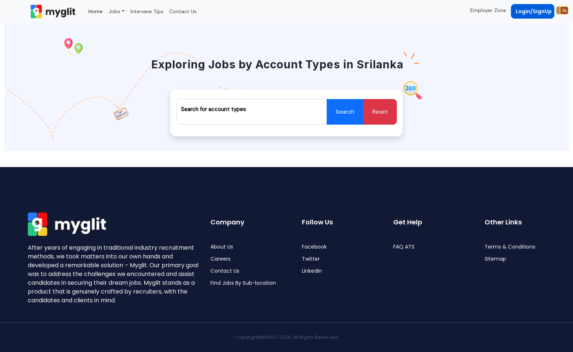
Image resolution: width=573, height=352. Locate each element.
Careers (220, 259)
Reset (380, 112)
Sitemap (495, 259)
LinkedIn (312, 271)
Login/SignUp (534, 11)
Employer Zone (488, 10)
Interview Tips (146, 11)
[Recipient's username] (251, 112)
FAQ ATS (403, 247)
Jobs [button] (114, 11)
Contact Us (183, 11)
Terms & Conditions (510, 247)
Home (95, 11)
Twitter (311, 259)
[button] (561, 10)
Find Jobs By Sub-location (243, 283)
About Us (221, 247)
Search (345, 112)
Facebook (314, 247)
